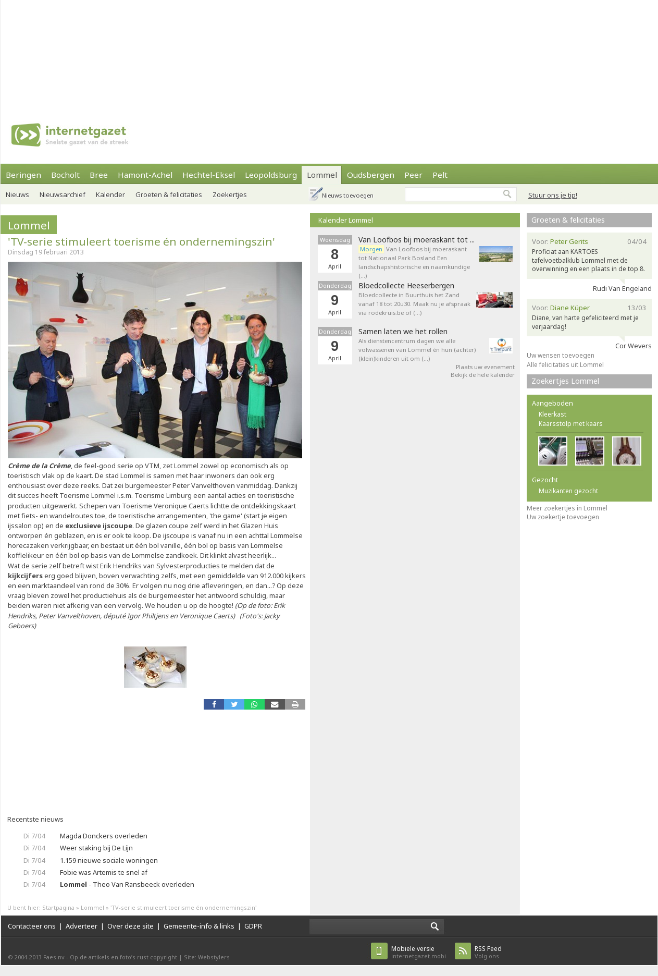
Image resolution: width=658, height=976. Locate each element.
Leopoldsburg (271, 174)
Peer (413, 174)
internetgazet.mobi (418, 952)
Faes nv (54, 957)
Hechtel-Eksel (208, 174)
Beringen (23, 174)
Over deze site (130, 926)
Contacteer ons (32, 926)
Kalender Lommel (345, 220)
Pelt (440, 174)
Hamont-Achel (145, 174)
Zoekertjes (230, 194)
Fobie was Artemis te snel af (103, 872)
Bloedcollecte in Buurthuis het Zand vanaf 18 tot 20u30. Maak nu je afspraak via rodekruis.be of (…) (414, 303)
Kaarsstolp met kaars (571, 423)
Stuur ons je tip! (552, 195)
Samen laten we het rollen (403, 331)
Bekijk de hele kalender (483, 375)
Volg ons (488, 952)
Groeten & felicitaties (168, 194)
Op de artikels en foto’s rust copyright (123, 957)
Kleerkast (552, 414)
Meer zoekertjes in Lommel (567, 508)
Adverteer (81, 926)
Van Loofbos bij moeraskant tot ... (416, 240)
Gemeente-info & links (199, 926)
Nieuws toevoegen (348, 195)
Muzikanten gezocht (568, 490)
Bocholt (65, 174)
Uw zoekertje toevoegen (563, 517)
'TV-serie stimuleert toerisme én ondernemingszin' (141, 241)
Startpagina (58, 907)
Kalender (110, 194)
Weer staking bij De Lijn (96, 847)
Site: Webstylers (207, 957)
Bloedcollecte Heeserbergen (406, 285)
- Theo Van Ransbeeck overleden (127, 884)
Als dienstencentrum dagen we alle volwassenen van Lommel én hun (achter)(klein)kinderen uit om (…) (417, 349)
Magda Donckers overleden (103, 835)
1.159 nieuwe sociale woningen (109, 860)
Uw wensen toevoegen (560, 355)
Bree (99, 174)
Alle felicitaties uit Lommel (565, 364)
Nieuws (17, 194)
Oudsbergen (370, 174)
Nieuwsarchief (62, 194)
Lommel (322, 174)
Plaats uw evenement (485, 367)
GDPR (253, 926)
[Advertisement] (136, 52)
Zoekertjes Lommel (565, 381)
